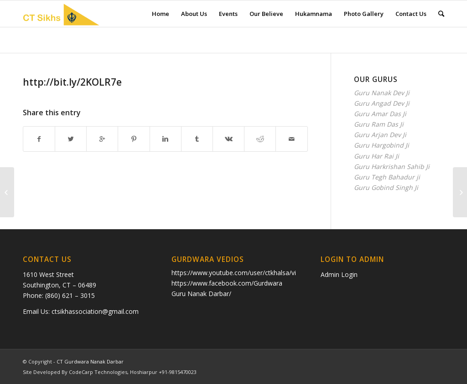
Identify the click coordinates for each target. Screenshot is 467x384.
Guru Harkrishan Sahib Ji (392, 166)
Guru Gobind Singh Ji (386, 187)
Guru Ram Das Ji (379, 124)
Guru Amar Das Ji (380, 113)
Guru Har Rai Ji (376, 156)
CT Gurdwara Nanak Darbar (90, 361)
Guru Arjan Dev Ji (380, 134)
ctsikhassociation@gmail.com (95, 311)
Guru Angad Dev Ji (382, 103)
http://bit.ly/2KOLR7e (72, 82)
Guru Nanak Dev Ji (382, 92)
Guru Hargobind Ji (381, 145)
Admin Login (339, 274)
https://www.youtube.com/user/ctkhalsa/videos (241, 272)
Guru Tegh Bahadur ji (387, 177)
